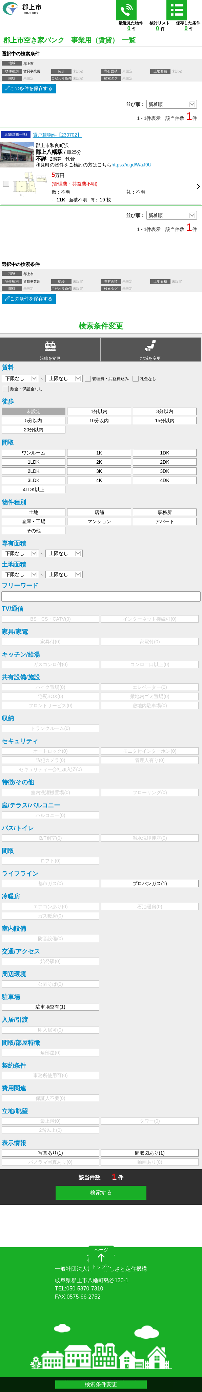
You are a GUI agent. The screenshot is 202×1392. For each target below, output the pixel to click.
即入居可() (50, 1030)
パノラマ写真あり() (50, 1162)
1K (99, 453)
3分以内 (164, 411)
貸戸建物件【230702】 (57, 135)
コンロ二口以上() (149, 664)
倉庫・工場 (33, 521)
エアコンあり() (50, 906)
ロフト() (50, 860)
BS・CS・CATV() (50, 619)
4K (99, 480)
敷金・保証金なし (26, 389)
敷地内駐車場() (150, 705)
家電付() (150, 641)
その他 (33, 530)
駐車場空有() (50, 1007)
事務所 (165, 512)
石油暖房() (149, 906)
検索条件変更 (101, 1384)
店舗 (99, 512)
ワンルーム (33, 453)
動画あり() (149, 1162)
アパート (164, 521)
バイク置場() (50, 687)
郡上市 (101, 1262)
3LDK (34, 480)
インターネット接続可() (149, 619)
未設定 (33, 411)
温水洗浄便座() (150, 838)
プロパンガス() (150, 883)
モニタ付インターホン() (149, 751)
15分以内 (165, 420)
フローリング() (150, 792)
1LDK (34, 462)
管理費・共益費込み (110, 378)
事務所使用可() (50, 1075)
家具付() (50, 641)
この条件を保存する (29, 88)
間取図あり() (149, 1153)
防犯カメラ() (50, 760)
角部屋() (50, 1052)
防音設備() (50, 938)
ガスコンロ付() (50, 664)
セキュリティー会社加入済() (50, 769)
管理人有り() (149, 760)
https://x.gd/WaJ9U (132, 164)
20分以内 (33, 429)
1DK (164, 453)
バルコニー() (50, 815)
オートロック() (50, 751)
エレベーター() (150, 687)
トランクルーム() (50, 728)
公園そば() (50, 984)
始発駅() (50, 961)
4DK (164, 480)
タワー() (150, 1121)
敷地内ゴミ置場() (149, 696)
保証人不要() (50, 1098)
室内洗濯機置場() (50, 792)
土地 (33, 512)
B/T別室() (50, 838)
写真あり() (50, 1153)
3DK (164, 471)
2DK (164, 462)
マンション (99, 521)
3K (99, 471)
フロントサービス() (50, 705)
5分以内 (33, 420)
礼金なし (148, 378)
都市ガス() (50, 883)
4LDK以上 (33, 489)
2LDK (34, 471)
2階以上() (50, 1130)
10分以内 (99, 420)
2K (99, 462)
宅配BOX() (50, 696)
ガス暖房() (50, 915)
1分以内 (99, 411)
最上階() (50, 1121)
